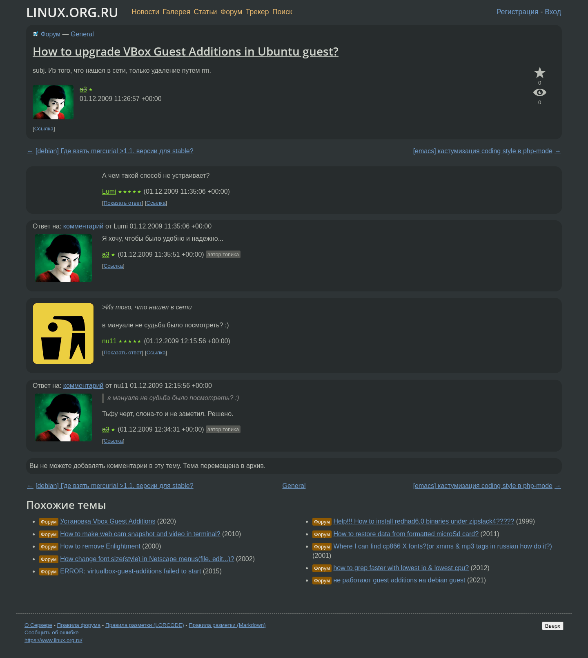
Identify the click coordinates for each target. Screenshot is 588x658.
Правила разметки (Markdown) (227, 625)
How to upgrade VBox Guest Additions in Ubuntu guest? (186, 51)
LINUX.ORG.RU (72, 12)
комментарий (83, 226)
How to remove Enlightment (100, 546)
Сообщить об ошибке (51, 632)
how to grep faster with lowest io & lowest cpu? (401, 567)
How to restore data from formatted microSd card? (406, 533)
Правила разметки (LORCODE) (144, 625)
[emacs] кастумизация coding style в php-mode (482, 151)
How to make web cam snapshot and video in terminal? (140, 533)
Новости (145, 12)
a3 (83, 89)
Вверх (552, 626)
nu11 (109, 341)
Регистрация (518, 12)
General (82, 34)
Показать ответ (123, 203)
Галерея (176, 12)
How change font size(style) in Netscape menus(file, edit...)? (147, 558)
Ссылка (43, 128)
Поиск (282, 12)
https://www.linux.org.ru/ (53, 640)
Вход (553, 12)
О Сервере (38, 625)
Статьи (205, 12)
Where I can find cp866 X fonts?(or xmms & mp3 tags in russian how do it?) (442, 546)
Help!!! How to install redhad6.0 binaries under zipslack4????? (423, 521)
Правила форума (79, 625)
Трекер (257, 12)
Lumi (109, 191)
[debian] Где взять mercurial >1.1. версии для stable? (115, 151)
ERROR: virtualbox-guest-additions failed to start (130, 571)
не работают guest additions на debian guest (399, 580)
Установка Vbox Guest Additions (107, 521)
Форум (231, 12)
